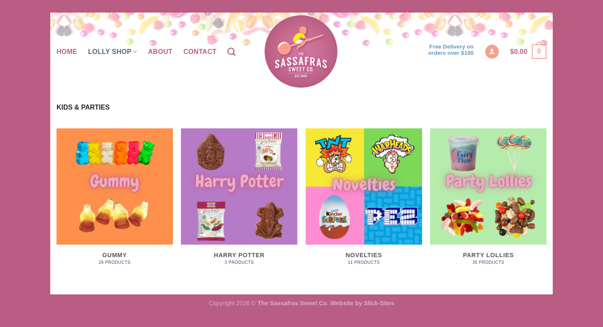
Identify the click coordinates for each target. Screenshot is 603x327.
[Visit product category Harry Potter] (239, 201)
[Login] (492, 52)
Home (67, 51)
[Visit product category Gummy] (115, 201)
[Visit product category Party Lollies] (488, 201)
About (160, 51)
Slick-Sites (379, 303)
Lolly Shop (112, 52)
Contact (199, 51)
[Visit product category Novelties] (364, 201)
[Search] (231, 52)
